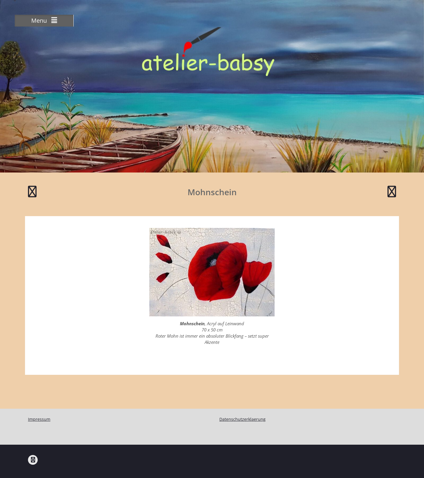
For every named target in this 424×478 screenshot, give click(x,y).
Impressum (39, 419)
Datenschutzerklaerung (242, 419)
